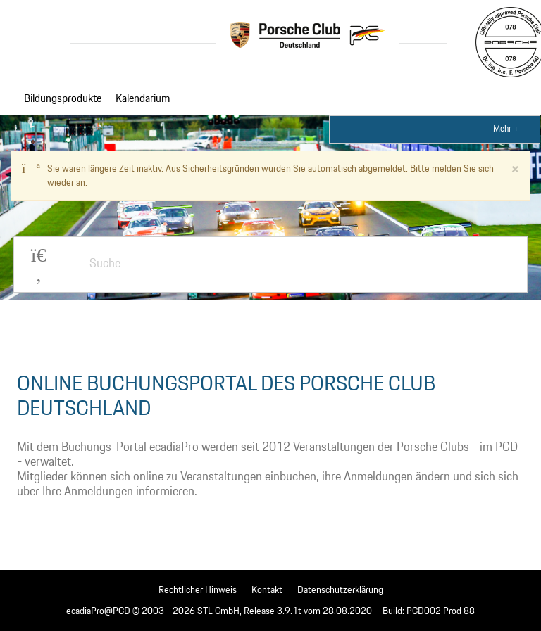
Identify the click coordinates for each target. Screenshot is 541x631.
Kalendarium (143, 99)
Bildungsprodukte (62, 99)
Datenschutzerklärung (340, 590)
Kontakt (266, 590)
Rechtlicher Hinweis (197, 590)
